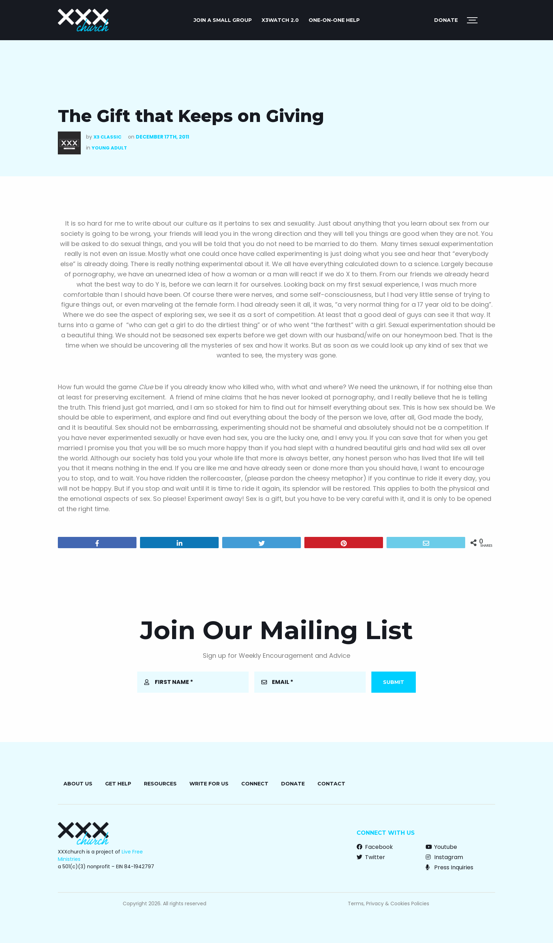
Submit (393, 682)
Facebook (375, 847)
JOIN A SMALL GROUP (223, 20)
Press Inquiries (449, 867)
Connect (254, 783)
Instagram (444, 857)
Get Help (118, 783)
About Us (77, 783)
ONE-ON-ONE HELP (334, 20)
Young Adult (109, 148)
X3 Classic (107, 137)
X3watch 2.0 (280, 20)
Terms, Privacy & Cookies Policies (388, 903)
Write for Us (209, 783)
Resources (160, 783)
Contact (331, 783)
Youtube (441, 847)
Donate (446, 20)
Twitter (371, 857)
